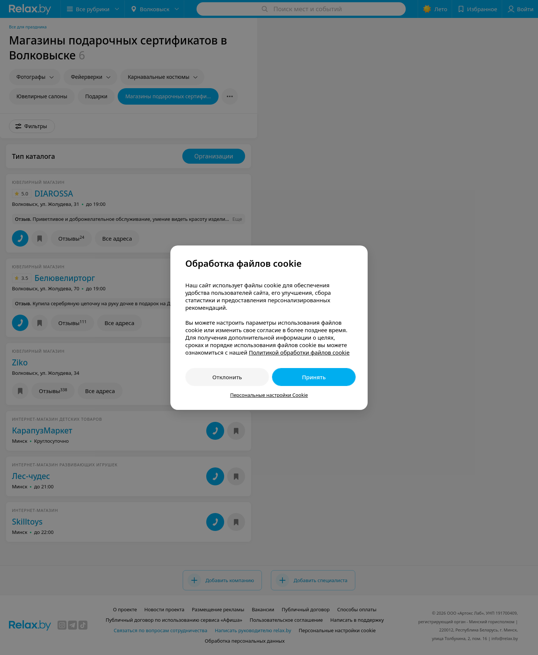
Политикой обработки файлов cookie (299, 352)
